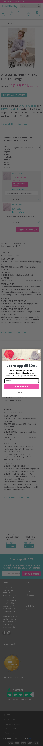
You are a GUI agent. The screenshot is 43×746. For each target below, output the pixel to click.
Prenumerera (21, 386)
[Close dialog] (39, 351)
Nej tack (21, 392)
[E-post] (21, 380)
